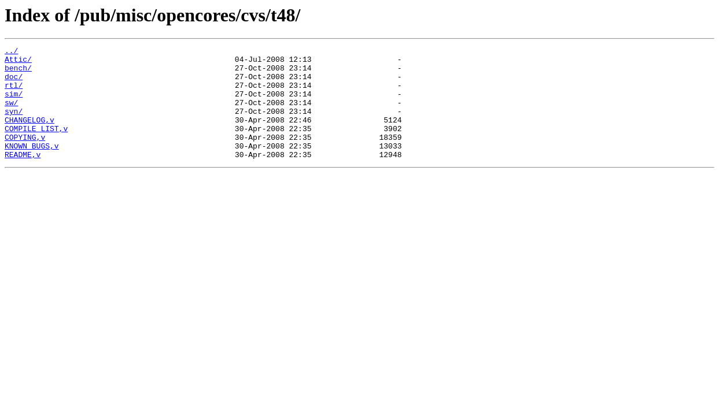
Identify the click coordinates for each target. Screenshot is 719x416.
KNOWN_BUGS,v (32, 166)
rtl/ (14, 93)
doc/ (14, 83)
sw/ (11, 114)
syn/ (14, 125)
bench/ (18, 73)
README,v (22, 177)
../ (11, 52)
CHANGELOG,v (29, 135)
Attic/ (18, 62)
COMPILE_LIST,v (36, 145)
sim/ (14, 104)
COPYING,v (25, 156)
